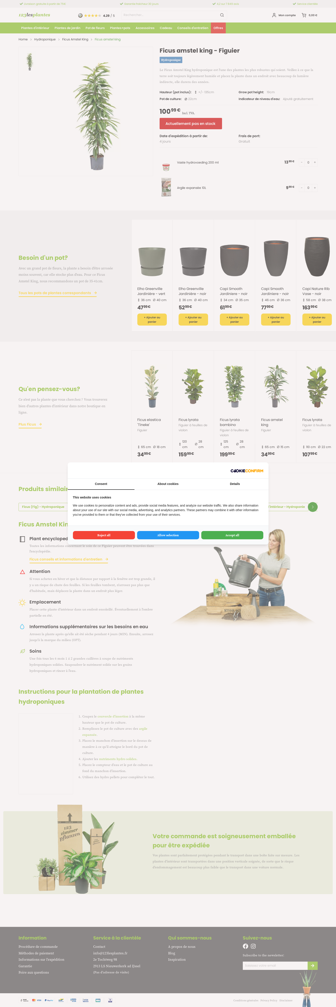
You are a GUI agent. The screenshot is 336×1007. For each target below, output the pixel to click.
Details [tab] (235, 484)
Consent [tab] (101, 484)
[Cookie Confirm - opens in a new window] (247, 470)
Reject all (103, 535)
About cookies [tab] (167, 484)
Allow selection (168, 535)
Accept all (232, 535)
